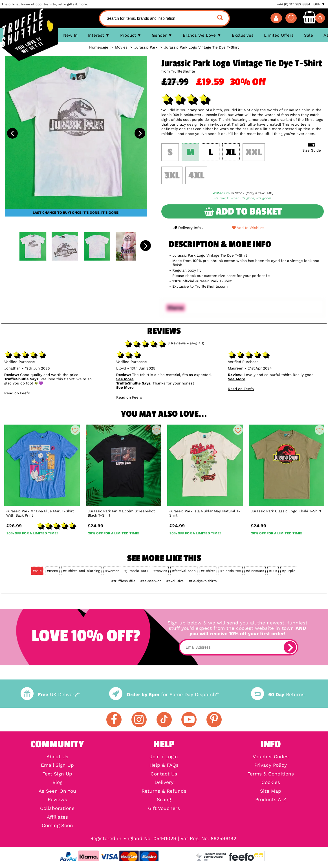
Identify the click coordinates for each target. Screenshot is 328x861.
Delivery (164, 782)
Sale (308, 35)
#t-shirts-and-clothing (81, 571)
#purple (288, 571)
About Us (57, 757)
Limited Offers (279, 35)
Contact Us (164, 774)
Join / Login (164, 757)
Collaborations (57, 808)
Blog (57, 782)
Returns (278, 694)
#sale (37, 571)
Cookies (270, 782)
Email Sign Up (57, 765)
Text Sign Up (57, 774)
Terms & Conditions (271, 774)
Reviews (57, 799)
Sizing (164, 799)
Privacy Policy (270, 765)
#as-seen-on (150, 581)
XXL (254, 152)
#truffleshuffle (123, 581)
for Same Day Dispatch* (164, 694)
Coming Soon (57, 825)
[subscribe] (290, 647)
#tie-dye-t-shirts (203, 581)
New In (70, 35)
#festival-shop (184, 571)
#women (112, 571)
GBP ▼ (319, 4)
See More (125, 379)
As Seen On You (57, 791)
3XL (171, 175)
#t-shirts (208, 571)
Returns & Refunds (164, 791)
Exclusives (243, 35)
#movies (160, 571)
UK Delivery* (50, 694)
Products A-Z (270, 799)
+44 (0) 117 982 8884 (293, 4)
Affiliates (57, 817)
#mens (52, 571)
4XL (196, 175)
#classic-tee (230, 571)
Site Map (270, 791)
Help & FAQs (164, 765)
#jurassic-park (136, 571)
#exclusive (175, 581)
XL (231, 152)
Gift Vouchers (164, 808)
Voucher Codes (271, 757)
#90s (273, 571)
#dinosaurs (255, 571)
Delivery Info (188, 228)
